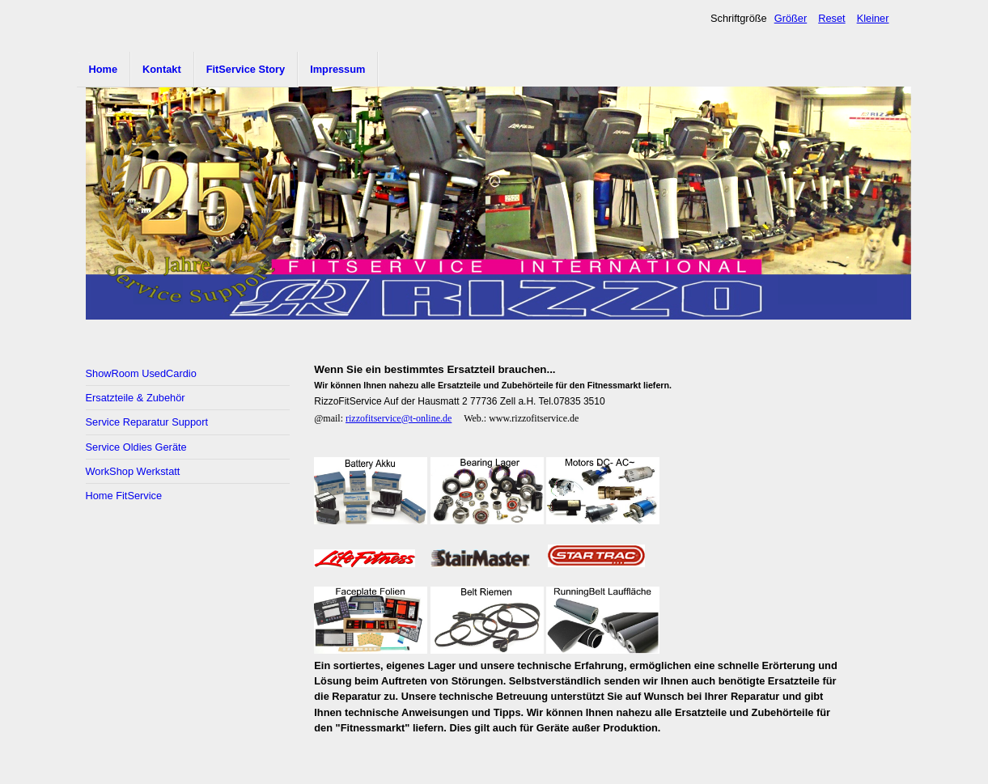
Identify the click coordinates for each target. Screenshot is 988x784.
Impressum (337, 69)
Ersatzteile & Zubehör (135, 398)
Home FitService (124, 495)
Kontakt (161, 69)
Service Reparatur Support (147, 422)
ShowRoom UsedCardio (141, 373)
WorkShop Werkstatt (133, 471)
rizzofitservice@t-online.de (399, 418)
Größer (791, 18)
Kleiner (873, 18)
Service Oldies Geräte (136, 447)
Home (103, 69)
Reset (831, 18)
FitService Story (245, 69)
